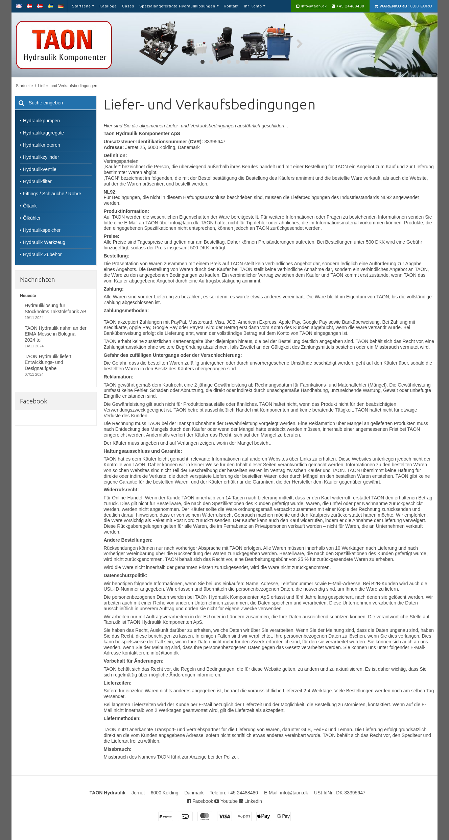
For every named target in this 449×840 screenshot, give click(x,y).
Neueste (28, 295)
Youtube (226, 801)
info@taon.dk (314, 6)
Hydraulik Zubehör (42, 254)
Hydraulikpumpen (41, 120)
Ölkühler (32, 218)
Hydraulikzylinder (41, 157)
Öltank (30, 205)
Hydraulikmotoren (41, 145)
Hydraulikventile (39, 169)
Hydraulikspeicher (42, 230)
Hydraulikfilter (37, 181)
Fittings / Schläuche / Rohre (52, 193)
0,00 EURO (403, 6)
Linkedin (250, 801)
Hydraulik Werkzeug (44, 242)
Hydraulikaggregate (43, 132)
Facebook (200, 801)
